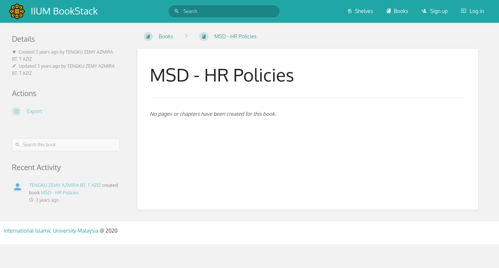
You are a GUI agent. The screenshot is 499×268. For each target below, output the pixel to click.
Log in (472, 11)
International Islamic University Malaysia (52, 230)
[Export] (66, 111)
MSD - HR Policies (60, 192)
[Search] (176, 11)
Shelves (360, 11)
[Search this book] (66, 144)
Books (397, 11)
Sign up (434, 11)
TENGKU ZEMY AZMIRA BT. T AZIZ (65, 185)
